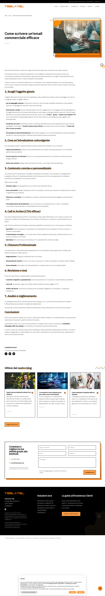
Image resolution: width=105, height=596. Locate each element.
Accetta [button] (80, 592)
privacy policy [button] (61, 582)
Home (56, 6)
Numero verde (82, 1)
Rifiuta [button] (72, 592)
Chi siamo (83, 6)
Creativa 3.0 (74, 6)
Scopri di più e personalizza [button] (29, 592)
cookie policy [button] (40, 584)
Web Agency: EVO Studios (55, 538)
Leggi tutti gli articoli (12, 424)
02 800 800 (15, 459)
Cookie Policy (36, 538)
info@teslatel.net (17, 463)
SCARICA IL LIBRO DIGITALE (71, 514)
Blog (10, 15)
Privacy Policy (48, 471)
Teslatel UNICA (90, 1)
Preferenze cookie (44, 538)
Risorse (90, 6)
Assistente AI (97, 1)
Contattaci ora (89, 472)
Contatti (97, 6)
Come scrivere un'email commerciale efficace (22, 15)
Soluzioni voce (64, 6)
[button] (84, 577)
